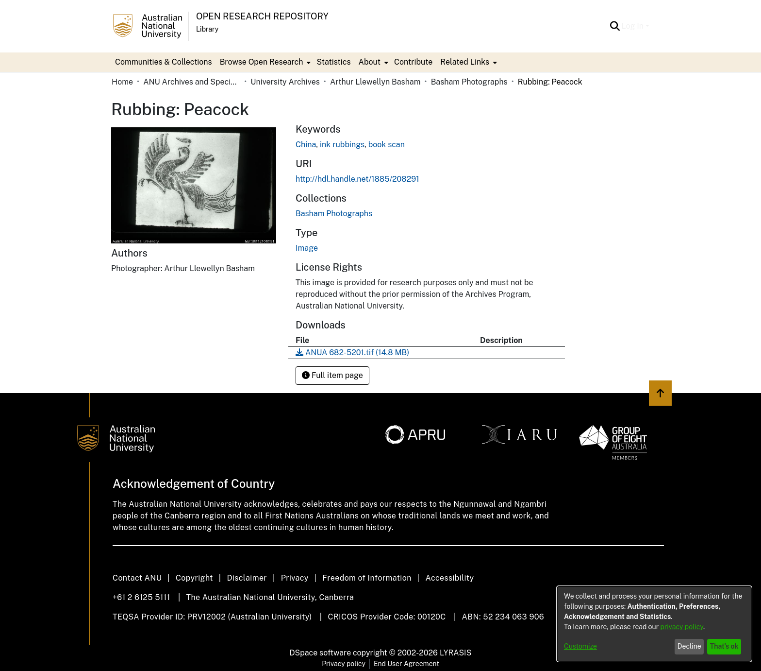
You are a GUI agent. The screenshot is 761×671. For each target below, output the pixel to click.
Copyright (194, 578)
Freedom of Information (366, 578)
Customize (580, 646)
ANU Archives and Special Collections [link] (191, 81)
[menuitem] (264, 62)
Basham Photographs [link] (469, 81)
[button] (615, 26)
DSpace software (320, 652)
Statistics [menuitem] (333, 62)
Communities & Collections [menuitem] (163, 62)
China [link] (306, 144)
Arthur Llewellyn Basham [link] (375, 81)
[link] (334, 213)
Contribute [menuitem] (413, 62)
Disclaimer (247, 578)
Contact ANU (137, 578)
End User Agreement (406, 664)
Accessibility (449, 578)
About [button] (369, 62)
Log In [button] (633, 26)
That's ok (724, 646)
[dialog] (654, 623)
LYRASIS (455, 652)
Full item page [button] (332, 375)
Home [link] (122, 81)
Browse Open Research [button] (261, 62)
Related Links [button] (464, 62)
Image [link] (307, 248)
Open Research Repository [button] (262, 16)
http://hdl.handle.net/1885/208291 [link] (357, 179)
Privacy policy (343, 664)
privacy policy (682, 627)
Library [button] (207, 29)
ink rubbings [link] (342, 144)
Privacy (295, 578)
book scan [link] (386, 144)
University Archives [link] (285, 81)
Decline (689, 646)
